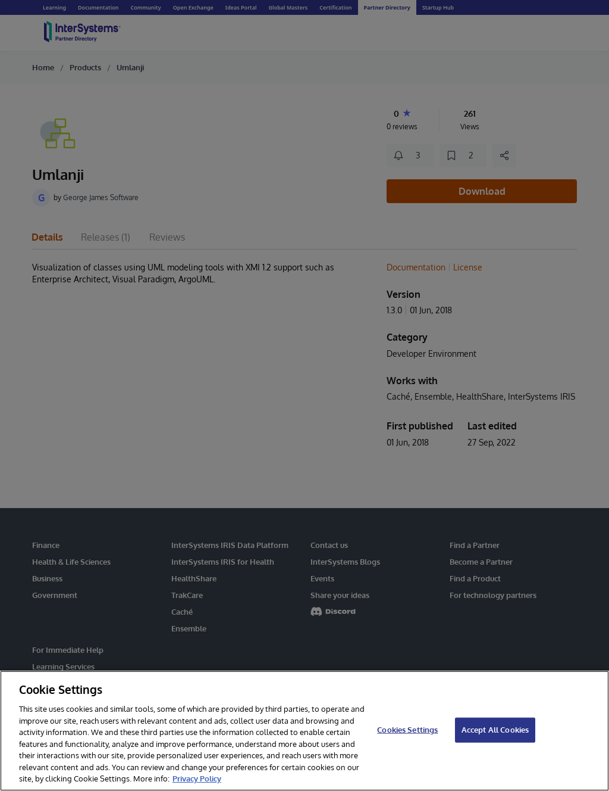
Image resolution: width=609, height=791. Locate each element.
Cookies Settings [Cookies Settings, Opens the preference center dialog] (407, 729)
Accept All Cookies (495, 729)
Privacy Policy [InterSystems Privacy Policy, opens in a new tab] (196, 778)
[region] (304, 731)
